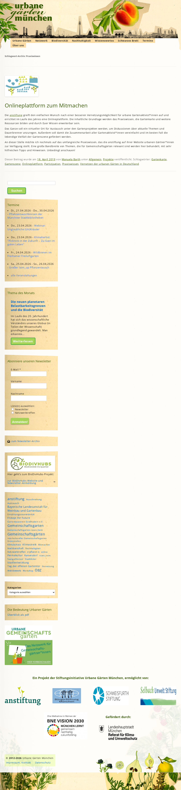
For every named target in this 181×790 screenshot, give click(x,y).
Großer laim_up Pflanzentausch (29, 267)
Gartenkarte (159, 159)
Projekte (108, 159)
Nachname (17, 393)
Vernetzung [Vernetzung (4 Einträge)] (48, 566)
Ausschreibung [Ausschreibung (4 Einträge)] (34, 499)
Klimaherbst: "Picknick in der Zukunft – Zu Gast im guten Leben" (31, 240)
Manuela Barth (71, 159)
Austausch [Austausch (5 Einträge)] (13, 503)
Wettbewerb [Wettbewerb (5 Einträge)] (14, 570)
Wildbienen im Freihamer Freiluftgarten (29, 254)
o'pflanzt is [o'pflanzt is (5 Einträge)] (33, 551)
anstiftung (16, 115)
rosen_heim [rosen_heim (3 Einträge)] (45, 555)
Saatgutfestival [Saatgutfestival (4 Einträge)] (15, 559)
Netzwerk (41, 40)
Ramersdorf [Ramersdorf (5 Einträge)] (30, 555)
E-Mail (16, 369)
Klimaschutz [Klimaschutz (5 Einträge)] (14, 544)
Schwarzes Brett (128, 40)
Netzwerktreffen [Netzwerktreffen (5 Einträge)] (16, 551)
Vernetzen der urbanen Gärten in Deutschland (109, 164)
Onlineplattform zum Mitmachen (46, 105)
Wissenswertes (104, 40)
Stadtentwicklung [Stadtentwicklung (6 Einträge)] (18, 562)
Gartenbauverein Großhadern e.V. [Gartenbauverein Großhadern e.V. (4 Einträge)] (25, 521)
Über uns (18, 45)
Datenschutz (43, 762)
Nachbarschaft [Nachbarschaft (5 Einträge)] (15, 548)
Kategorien (14, 587)
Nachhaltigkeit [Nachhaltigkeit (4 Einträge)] (33, 548)
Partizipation (52, 164)
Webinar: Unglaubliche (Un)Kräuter (26, 227)
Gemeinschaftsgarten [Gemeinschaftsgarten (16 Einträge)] (25, 525)
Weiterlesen (23, 341)
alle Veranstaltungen (24, 275)
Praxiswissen (70, 164)
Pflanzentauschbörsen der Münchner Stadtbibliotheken (25, 215)
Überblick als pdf (18, 614)
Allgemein (95, 159)
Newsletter (20, 409)
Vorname (16, 381)
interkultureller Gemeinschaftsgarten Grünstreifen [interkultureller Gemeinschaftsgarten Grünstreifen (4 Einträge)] (27, 540)
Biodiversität (60, 40)
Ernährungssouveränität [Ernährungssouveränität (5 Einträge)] (21, 514)
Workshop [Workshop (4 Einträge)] (28, 570)
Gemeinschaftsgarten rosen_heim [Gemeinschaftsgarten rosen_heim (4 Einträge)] (25, 530)
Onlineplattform (32, 164)
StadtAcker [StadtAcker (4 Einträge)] (30, 559)
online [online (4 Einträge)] (44, 551)
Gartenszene (13, 164)
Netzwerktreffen (23, 412)
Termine (148, 40)
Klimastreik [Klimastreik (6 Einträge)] (29, 544)
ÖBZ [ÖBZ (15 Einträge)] (38, 570)
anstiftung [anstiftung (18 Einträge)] (16, 498)
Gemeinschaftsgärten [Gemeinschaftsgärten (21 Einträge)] (26, 534)
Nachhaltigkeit (81, 40)
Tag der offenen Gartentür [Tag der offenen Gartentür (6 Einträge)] (23, 566)
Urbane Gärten (22, 40)
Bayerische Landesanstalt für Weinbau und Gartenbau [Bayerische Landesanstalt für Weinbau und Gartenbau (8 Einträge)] (27, 508)
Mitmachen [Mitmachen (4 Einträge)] (44, 544)
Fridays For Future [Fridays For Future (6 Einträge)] (18, 517)
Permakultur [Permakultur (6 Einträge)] (15, 555)
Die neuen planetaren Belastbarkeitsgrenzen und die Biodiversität (28, 306)
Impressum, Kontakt (18, 762)
